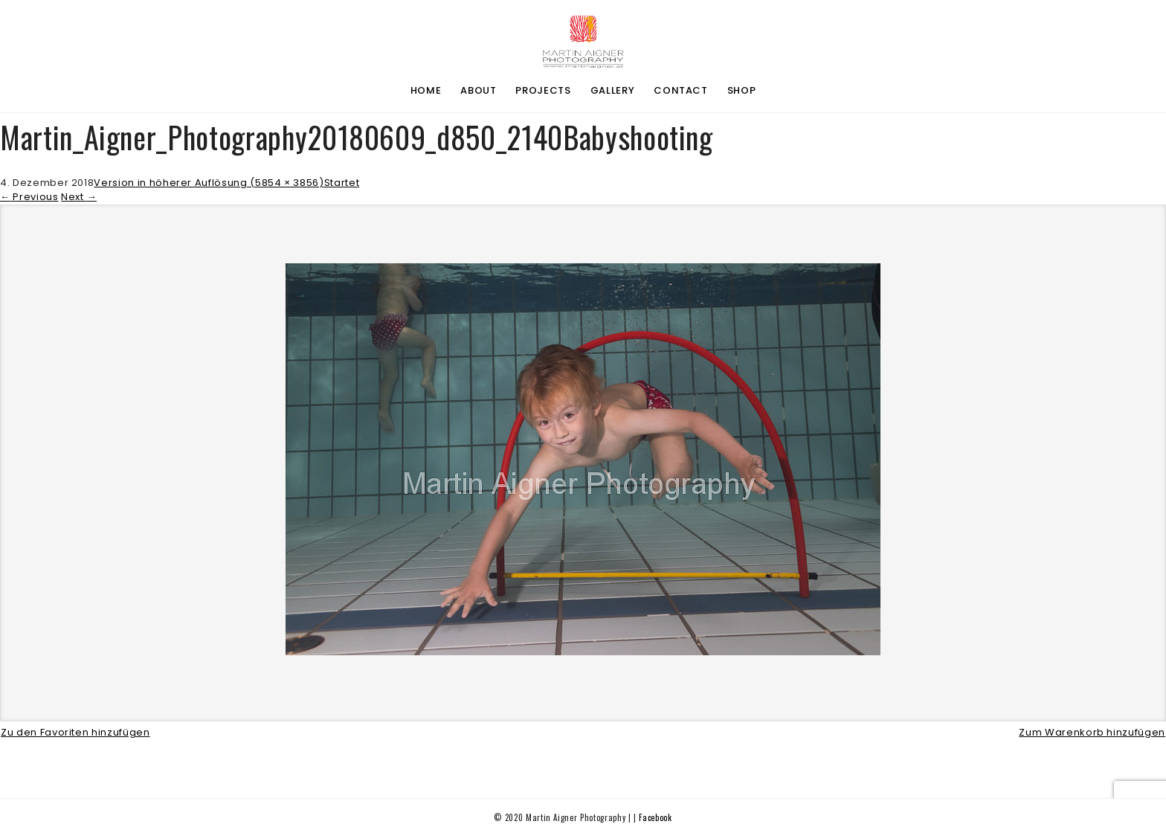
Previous (29, 197)
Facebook (655, 817)
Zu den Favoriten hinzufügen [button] (75, 732)
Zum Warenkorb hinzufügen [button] (1092, 732)
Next (79, 197)
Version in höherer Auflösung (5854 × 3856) (208, 183)
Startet (342, 183)
